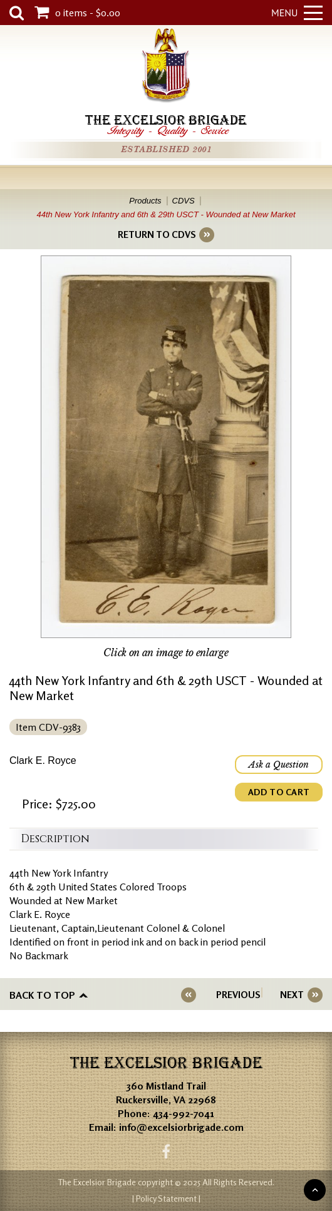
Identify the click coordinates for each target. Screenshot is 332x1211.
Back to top (42, 995)
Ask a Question (279, 764)
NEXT (292, 995)
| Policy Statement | (166, 1198)
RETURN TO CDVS (156, 234)
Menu (297, 12)
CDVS (183, 200)
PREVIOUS (238, 995)
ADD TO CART (278, 791)
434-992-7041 (183, 1113)
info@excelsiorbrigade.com (181, 1127)
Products (145, 200)
